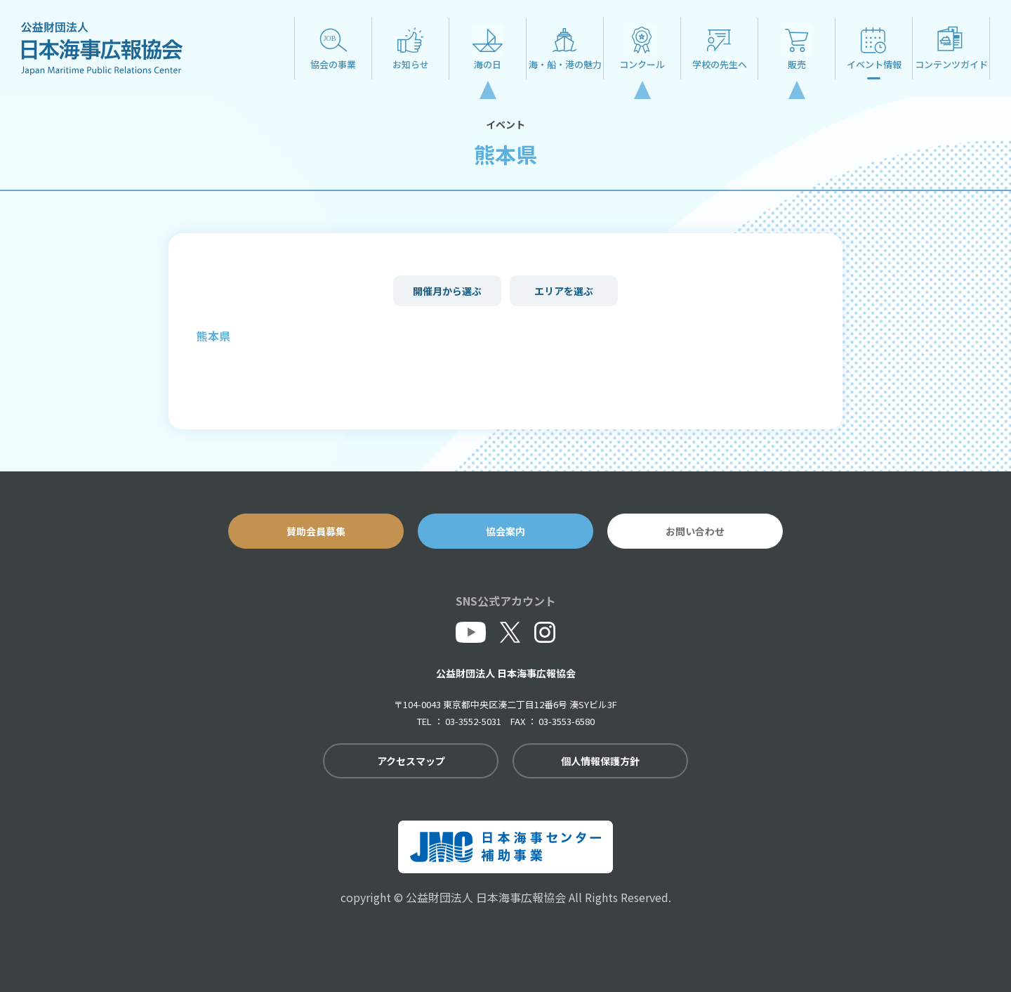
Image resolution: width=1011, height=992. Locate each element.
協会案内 (505, 531)
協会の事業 (333, 64)
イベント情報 (874, 64)
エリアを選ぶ (563, 291)
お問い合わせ (695, 531)
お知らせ (410, 64)
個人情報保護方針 (600, 761)
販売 (797, 64)
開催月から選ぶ (447, 291)
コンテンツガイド (951, 64)
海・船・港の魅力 (565, 64)
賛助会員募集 (315, 531)
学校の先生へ (719, 64)
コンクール (642, 64)
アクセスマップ (411, 761)
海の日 (487, 64)
